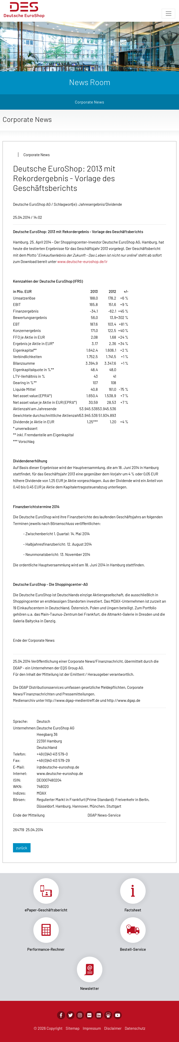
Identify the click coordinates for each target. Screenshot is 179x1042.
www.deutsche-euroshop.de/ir (82, 261)
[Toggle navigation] (168, 13)
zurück (21, 847)
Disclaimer (112, 1028)
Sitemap (72, 1028)
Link (46, 895)
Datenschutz (135, 1028)
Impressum (92, 1028)
